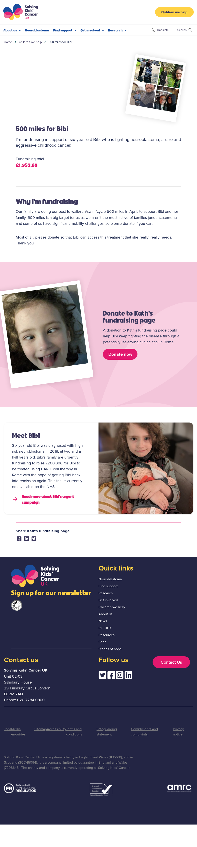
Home (8, 42)
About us (12, 30)
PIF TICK (105, 627)
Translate (160, 30)
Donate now (120, 354)
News (102, 620)
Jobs (7, 729)
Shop (102, 641)
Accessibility (56, 729)
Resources (106, 634)
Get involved (92, 30)
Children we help (174, 12)
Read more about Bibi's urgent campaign (43, 499)
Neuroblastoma (37, 30)
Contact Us (171, 662)
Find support (64, 30)
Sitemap (40, 729)
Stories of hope (110, 648)
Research (117, 30)
